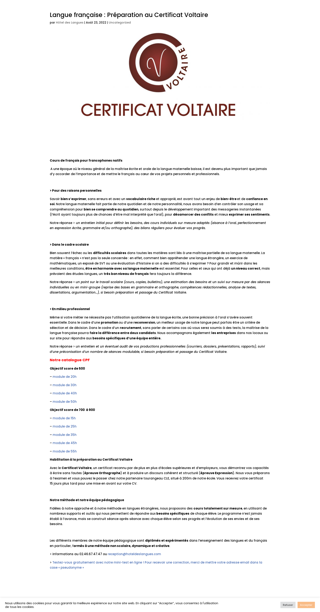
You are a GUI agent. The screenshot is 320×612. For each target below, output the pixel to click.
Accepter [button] (306, 605)
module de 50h (65, 401)
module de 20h (65, 377)
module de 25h (65, 426)
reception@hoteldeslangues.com (134, 554)
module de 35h (65, 435)
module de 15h (64, 418)
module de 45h (65, 443)
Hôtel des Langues (69, 22)
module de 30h (65, 385)
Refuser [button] (288, 605)
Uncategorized (120, 22)
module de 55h (65, 451)
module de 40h (65, 393)
